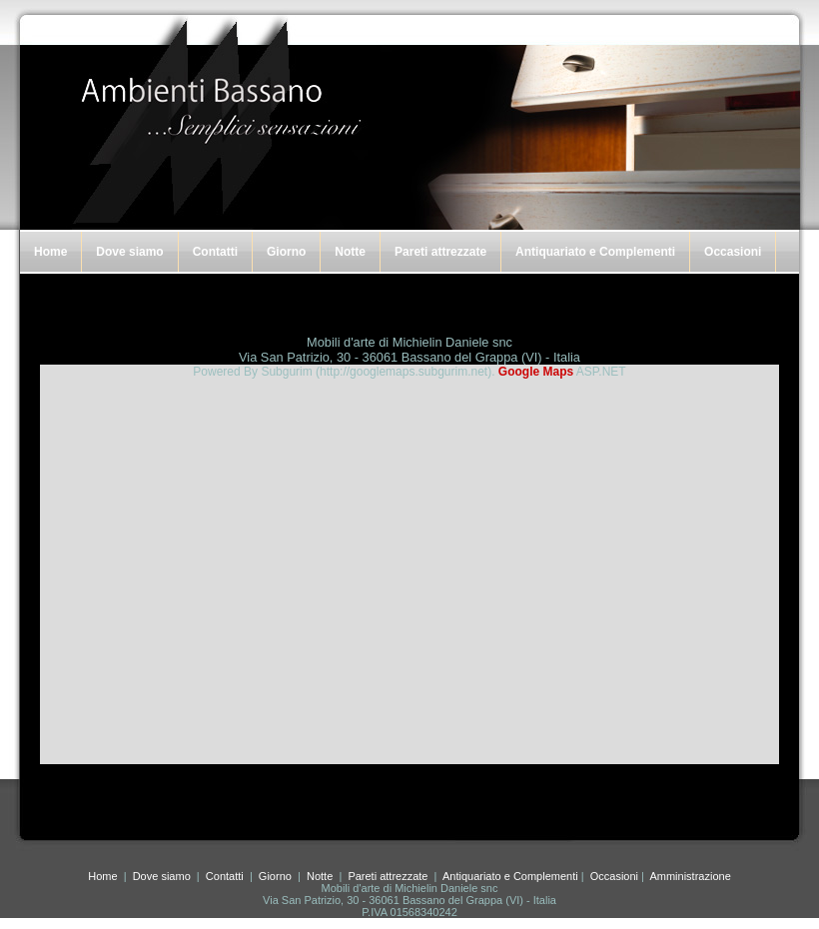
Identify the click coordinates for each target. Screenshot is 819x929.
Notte (350, 252)
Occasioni (732, 252)
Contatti (215, 252)
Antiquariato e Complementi (595, 252)
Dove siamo (129, 252)
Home (50, 252)
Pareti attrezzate (440, 252)
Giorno (286, 252)
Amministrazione (689, 876)
